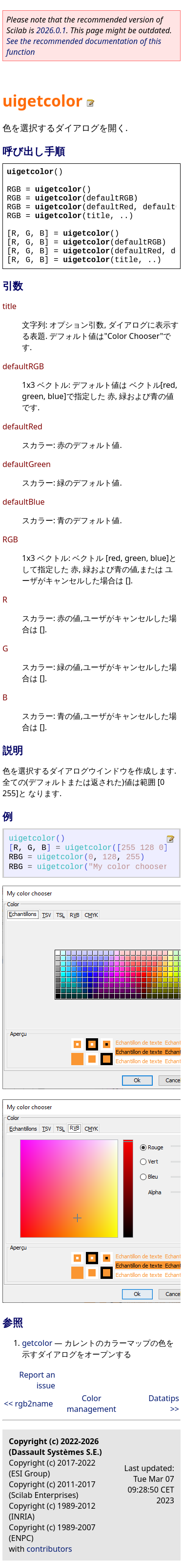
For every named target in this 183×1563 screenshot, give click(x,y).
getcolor (37, 1343)
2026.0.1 (51, 30)
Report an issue (37, 1380)
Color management (91, 1403)
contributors (49, 1548)
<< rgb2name (28, 1403)
